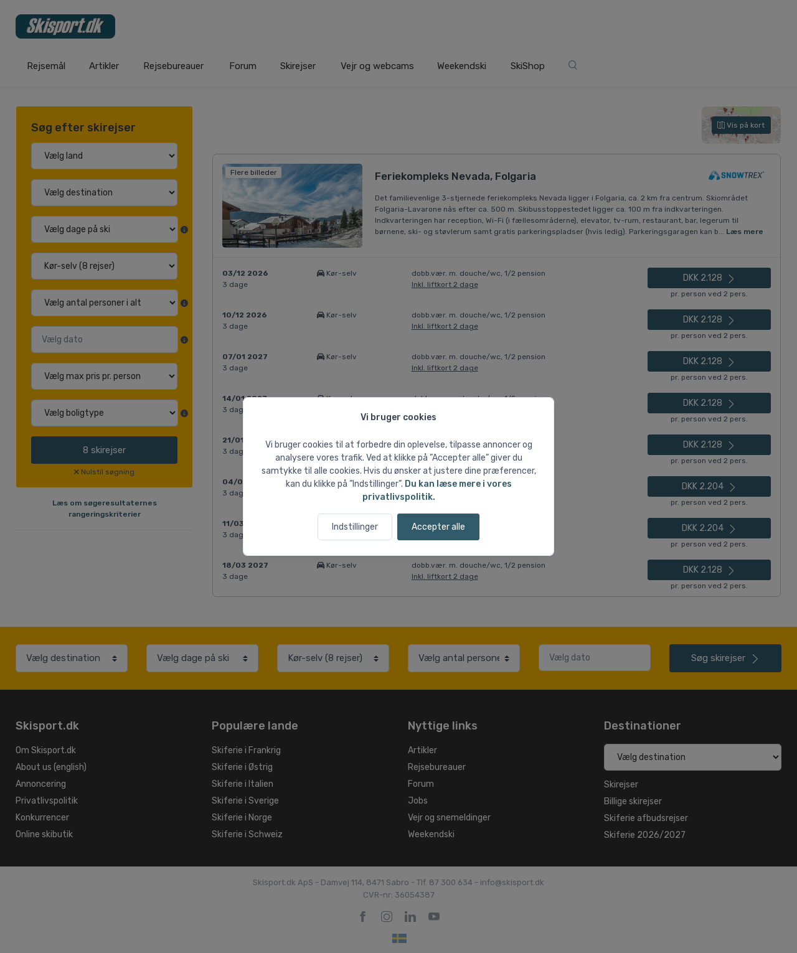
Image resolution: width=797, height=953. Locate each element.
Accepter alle (438, 527)
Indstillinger (355, 527)
